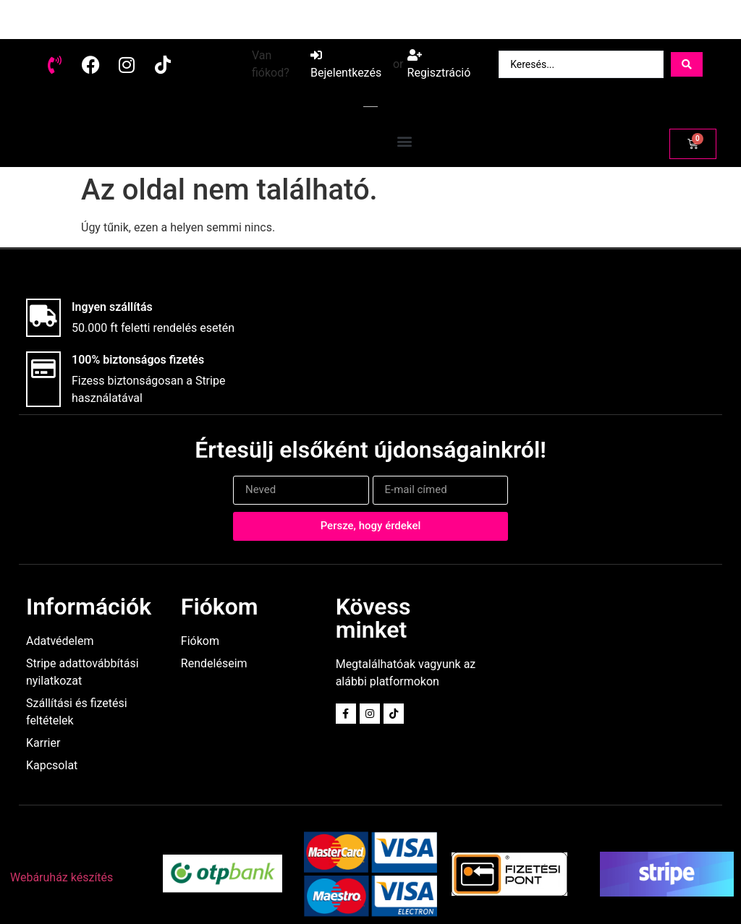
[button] (405, 141)
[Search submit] (687, 64)
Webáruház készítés (61, 877)
